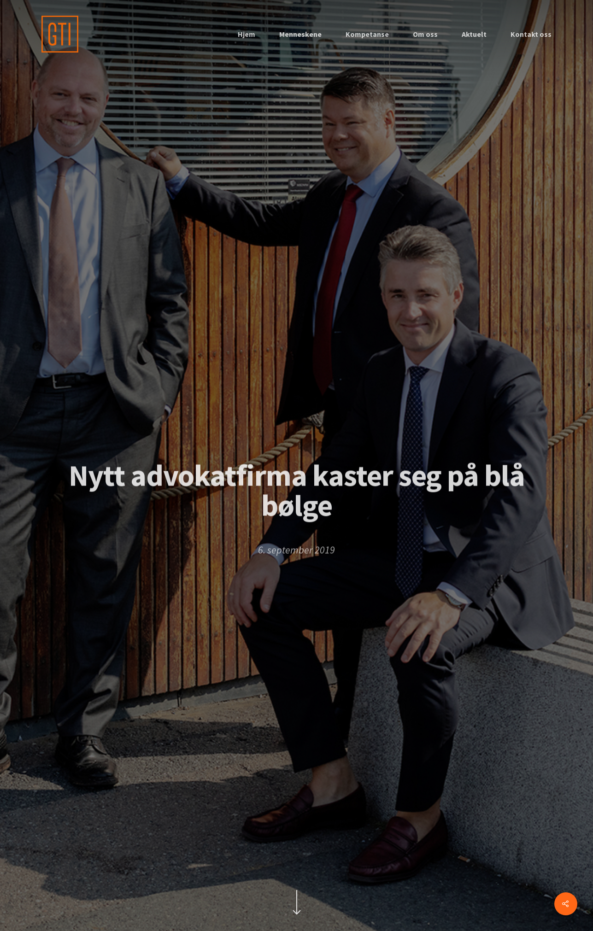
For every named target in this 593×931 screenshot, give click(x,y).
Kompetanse (367, 34)
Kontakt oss (531, 34)
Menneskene (300, 34)
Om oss (425, 34)
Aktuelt (474, 34)
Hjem (246, 34)
